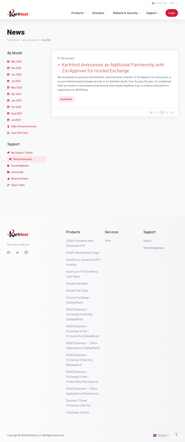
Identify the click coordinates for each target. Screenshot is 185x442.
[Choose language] (161, 435)
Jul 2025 (14, 61)
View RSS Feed (17, 113)
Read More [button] (66, 79)
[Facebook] (8, 252)
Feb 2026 (14, 48)
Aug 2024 (14, 94)
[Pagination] (151, 93)
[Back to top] (176, 434)
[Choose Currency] (173, 3)
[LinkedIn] (26, 252)
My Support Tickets (20, 133)
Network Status (17, 159)
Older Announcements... (22, 107)
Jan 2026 (14, 55)
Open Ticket (16, 165)
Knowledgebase (18, 146)
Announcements (30, 20)
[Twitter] (17, 252)
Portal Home (13, 20)
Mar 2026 (14, 42)
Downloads (15, 152)
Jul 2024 (14, 100)
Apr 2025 (14, 74)
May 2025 (14, 68)
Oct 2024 (14, 87)
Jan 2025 (14, 81)
